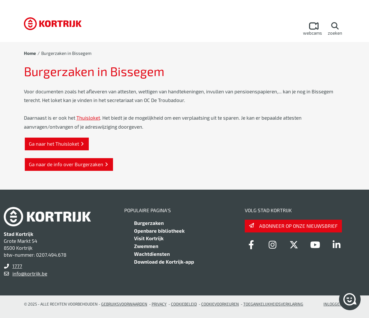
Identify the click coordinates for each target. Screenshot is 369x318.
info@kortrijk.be (29, 273)
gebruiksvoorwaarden (124, 304)
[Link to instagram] (272, 244)
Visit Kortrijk (148, 238)
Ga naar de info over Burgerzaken (66, 164)
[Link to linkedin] (336, 244)
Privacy (159, 304)
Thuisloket (88, 118)
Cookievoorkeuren (220, 304)
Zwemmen (146, 246)
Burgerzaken (149, 223)
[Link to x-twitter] (293, 244)
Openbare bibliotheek (159, 231)
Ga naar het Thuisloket (54, 144)
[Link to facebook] (251, 244)
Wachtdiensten (152, 254)
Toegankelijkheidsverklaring (273, 304)
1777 (17, 266)
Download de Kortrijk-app (164, 262)
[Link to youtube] (315, 244)
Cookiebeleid (184, 304)
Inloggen (332, 304)
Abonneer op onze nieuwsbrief (298, 226)
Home (30, 53)
